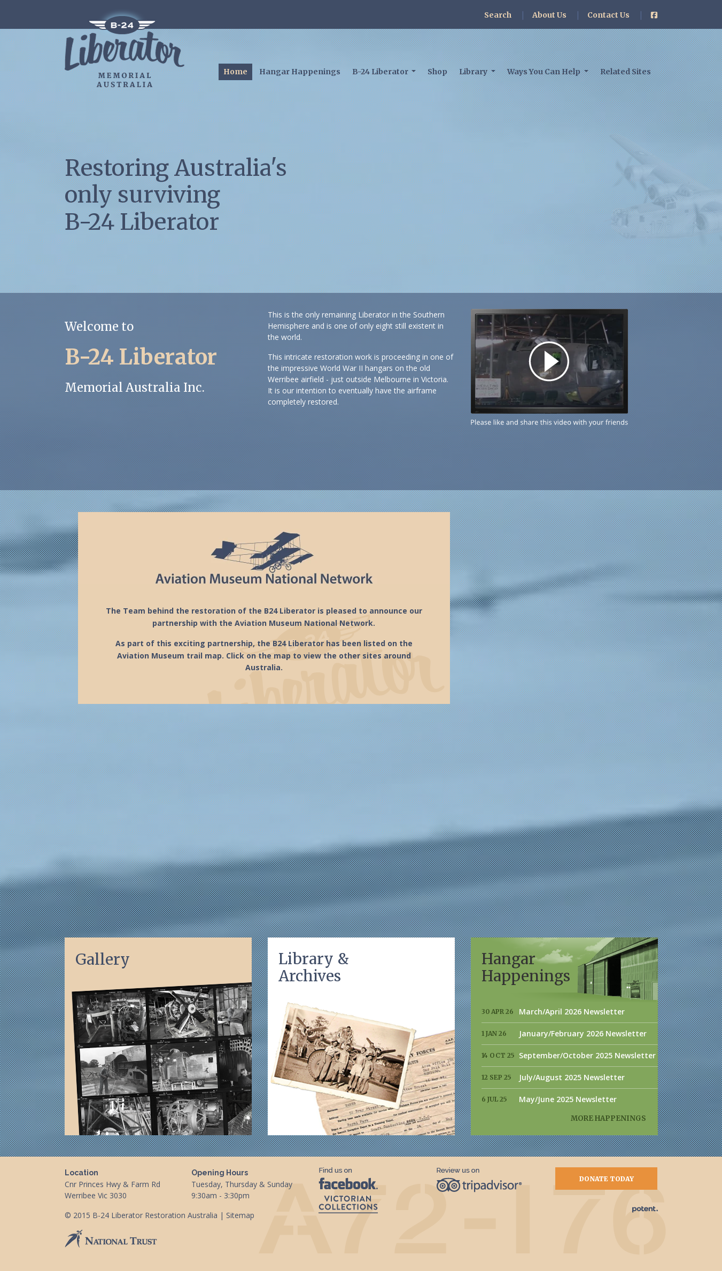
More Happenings (608, 1118)
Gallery (102, 959)
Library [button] (474, 71)
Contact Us (608, 15)
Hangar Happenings (299, 71)
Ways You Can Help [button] (544, 71)
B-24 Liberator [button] (381, 71)
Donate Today (606, 1179)
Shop (437, 71)
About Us (549, 15)
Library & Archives (313, 967)
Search (497, 15)
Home (235, 71)
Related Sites (625, 71)
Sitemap (240, 1215)
